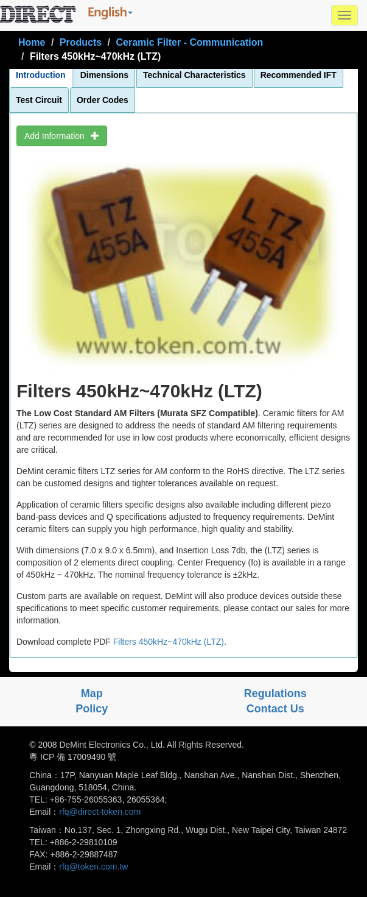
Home (31, 42)
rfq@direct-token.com (100, 812)
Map (92, 693)
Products (81, 42)
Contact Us (275, 709)
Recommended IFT (298, 75)
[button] (110, 13)
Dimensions (104, 75)
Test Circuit (39, 100)
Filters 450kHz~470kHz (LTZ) (168, 642)
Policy (91, 709)
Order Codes (102, 100)
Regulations (275, 693)
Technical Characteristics (194, 75)
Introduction (41, 75)
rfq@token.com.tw (93, 866)
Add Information (61, 136)
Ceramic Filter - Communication (189, 42)
